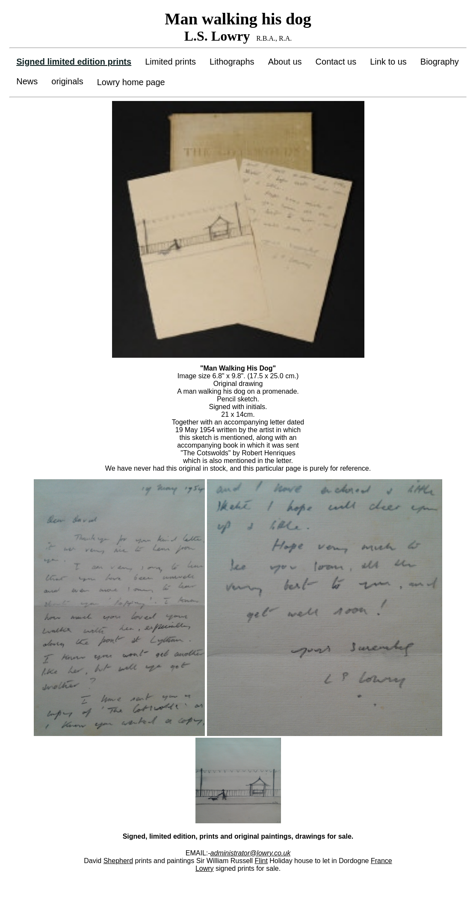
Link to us (388, 61)
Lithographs (232, 61)
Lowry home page (131, 82)
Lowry (204, 868)
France (381, 860)
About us (285, 61)
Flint (261, 860)
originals (67, 81)
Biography (439, 61)
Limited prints (170, 61)
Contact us (336, 61)
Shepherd (118, 860)
